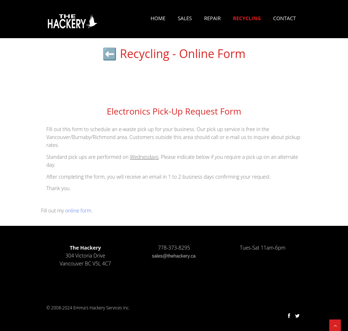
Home (158, 18)
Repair (212, 18)
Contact (284, 18)
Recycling (247, 18)
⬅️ (109, 53)
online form (78, 210)
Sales (185, 18)
